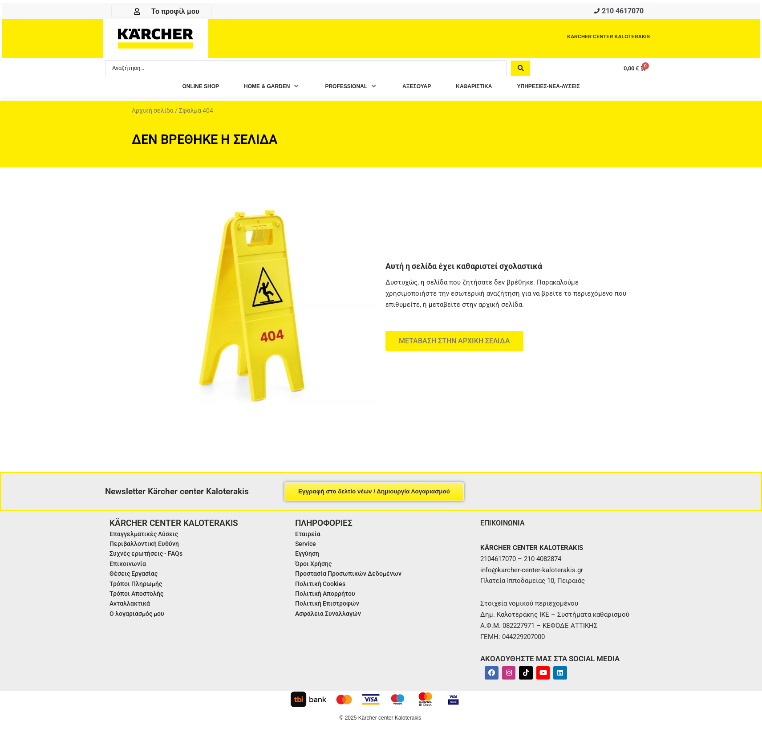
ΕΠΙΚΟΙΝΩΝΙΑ (505, 524)
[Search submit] (520, 69)
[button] (255, 89)
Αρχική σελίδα (153, 113)
